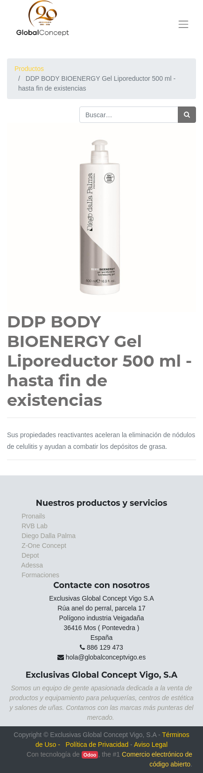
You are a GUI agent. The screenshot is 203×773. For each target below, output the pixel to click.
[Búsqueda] (187, 114)
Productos (29, 68)
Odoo (90, 755)
